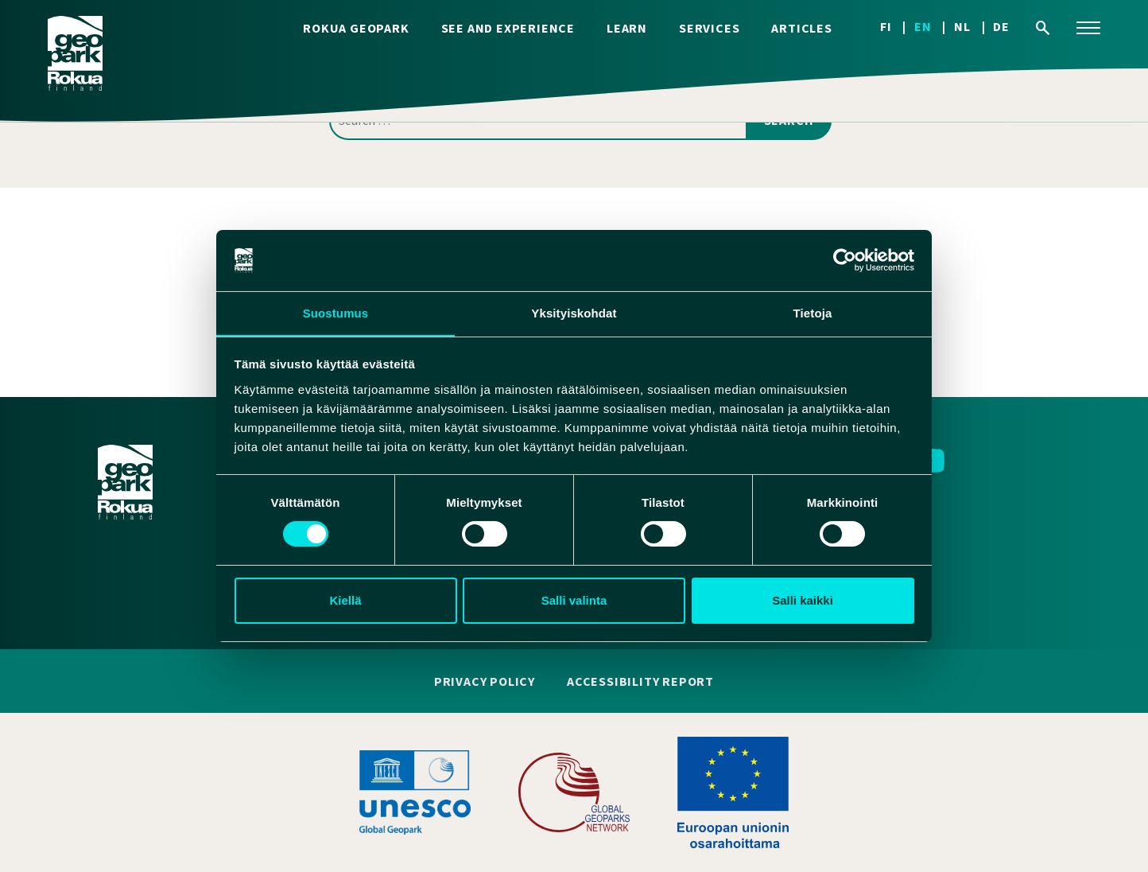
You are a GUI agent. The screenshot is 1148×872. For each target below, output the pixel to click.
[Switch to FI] (897, 27)
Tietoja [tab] (812, 312)
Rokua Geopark (356, 28)
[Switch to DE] (1001, 27)
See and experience (508, 28)
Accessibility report (640, 682)
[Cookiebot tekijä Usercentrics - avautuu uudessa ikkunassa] (844, 260)
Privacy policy (484, 682)
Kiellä (345, 600)
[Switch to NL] (973, 27)
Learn (627, 28)
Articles (801, 28)
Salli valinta (574, 600)
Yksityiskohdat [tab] (573, 312)
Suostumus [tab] (336, 312)
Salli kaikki (802, 600)
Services (709, 28)
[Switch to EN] (934, 27)
